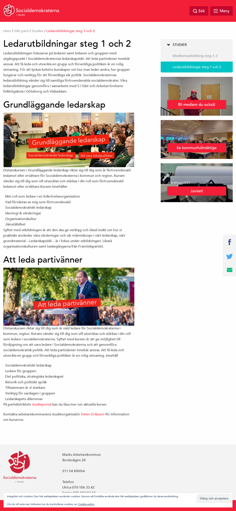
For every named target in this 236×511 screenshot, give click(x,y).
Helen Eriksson (93, 414)
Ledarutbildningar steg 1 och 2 (197, 67)
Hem (7, 31)
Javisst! (196, 190)
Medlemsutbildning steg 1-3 (195, 56)
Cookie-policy (86, 504)
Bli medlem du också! (196, 104)
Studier (37, 31)
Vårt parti (21, 31)
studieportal (41, 404)
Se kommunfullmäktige (197, 147)
